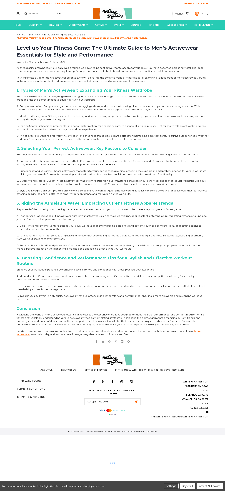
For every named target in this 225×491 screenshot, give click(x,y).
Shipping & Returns (31, 397)
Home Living (203, 25)
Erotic (154, 24)
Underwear (78, 25)
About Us (46, 370)
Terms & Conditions (31, 388)
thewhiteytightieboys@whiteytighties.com (179, 416)
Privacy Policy (30, 380)
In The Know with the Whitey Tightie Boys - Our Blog (150, 370)
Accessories (177, 25)
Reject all (187, 486)
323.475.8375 (200, 3)
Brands (55, 25)
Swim (119, 25)
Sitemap (152, 431)
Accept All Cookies (209, 486)
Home (17, 24)
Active (101, 25)
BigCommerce (115, 431)
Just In (36, 25)
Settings (171, 486)
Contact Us (68, 370)
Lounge (136, 24)
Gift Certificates (96, 370)
